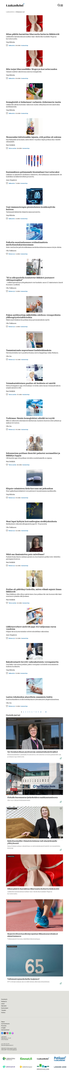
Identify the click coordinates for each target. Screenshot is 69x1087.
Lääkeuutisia (12, 45)
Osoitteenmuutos (5, 1023)
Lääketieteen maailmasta (14, 901)
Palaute (3, 1021)
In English (3, 1028)
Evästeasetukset (5, 1030)
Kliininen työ (20, 12)
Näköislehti (4, 1006)
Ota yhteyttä (4, 999)
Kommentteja (24, 45)
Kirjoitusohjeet (4, 1008)
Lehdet (3, 1003)
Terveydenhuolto (12, 719)
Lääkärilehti (10, 12)
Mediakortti (4, 1001)
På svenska (3, 1025)
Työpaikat (3, 1010)
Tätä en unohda (12, 148)
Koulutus (3, 1012)
